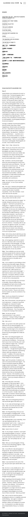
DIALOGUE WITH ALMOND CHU (10, 33)
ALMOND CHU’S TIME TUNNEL (10, 21)
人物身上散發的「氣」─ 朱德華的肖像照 (11, 57)
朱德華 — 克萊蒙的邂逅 (7, 54)
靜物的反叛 (5, 76)
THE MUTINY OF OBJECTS (8, 42)
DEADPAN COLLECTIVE (8, 24)
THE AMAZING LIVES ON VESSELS (10, 39)
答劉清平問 (5, 66)
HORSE (4, 36)
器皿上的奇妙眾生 (6, 73)
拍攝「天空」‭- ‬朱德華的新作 (9, 45)
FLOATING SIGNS (6, 30)
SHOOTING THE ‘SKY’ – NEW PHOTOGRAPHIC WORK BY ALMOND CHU (13, 17)
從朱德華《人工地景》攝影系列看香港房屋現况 (13, 60)
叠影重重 (4, 70)
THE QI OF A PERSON (7, 27)
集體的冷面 (5, 51)
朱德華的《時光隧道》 (7, 48)
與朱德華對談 (5, 63)
